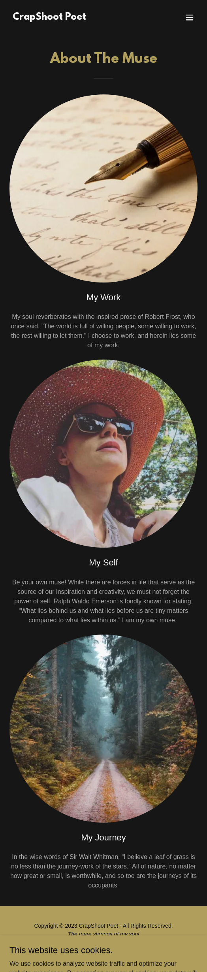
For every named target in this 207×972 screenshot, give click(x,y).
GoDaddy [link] (118, 952)
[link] (49, 17)
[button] (190, 17)
